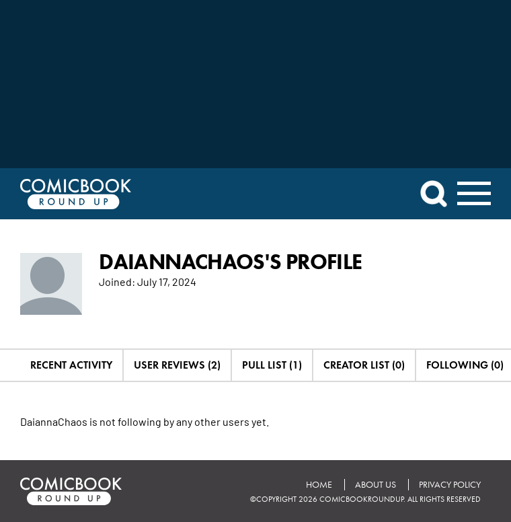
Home (319, 484)
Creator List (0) (364, 365)
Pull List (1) (272, 365)
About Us (375, 484)
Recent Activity (71, 365)
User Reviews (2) (177, 365)
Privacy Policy (450, 484)
